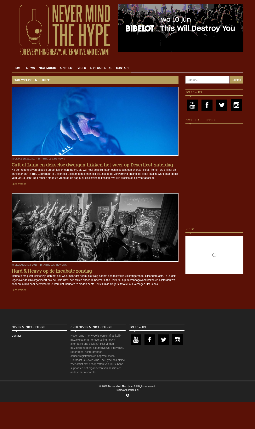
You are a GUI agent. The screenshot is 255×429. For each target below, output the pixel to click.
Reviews (59, 158)
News (30, 68)
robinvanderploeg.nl (127, 389)
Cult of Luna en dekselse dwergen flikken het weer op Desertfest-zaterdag (92, 165)
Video (81, 68)
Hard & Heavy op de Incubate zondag (52, 271)
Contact (122, 68)
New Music (47, 68)
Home (18, 68)
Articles (66, 68)
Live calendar (101, 68)
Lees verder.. (19, 183)
